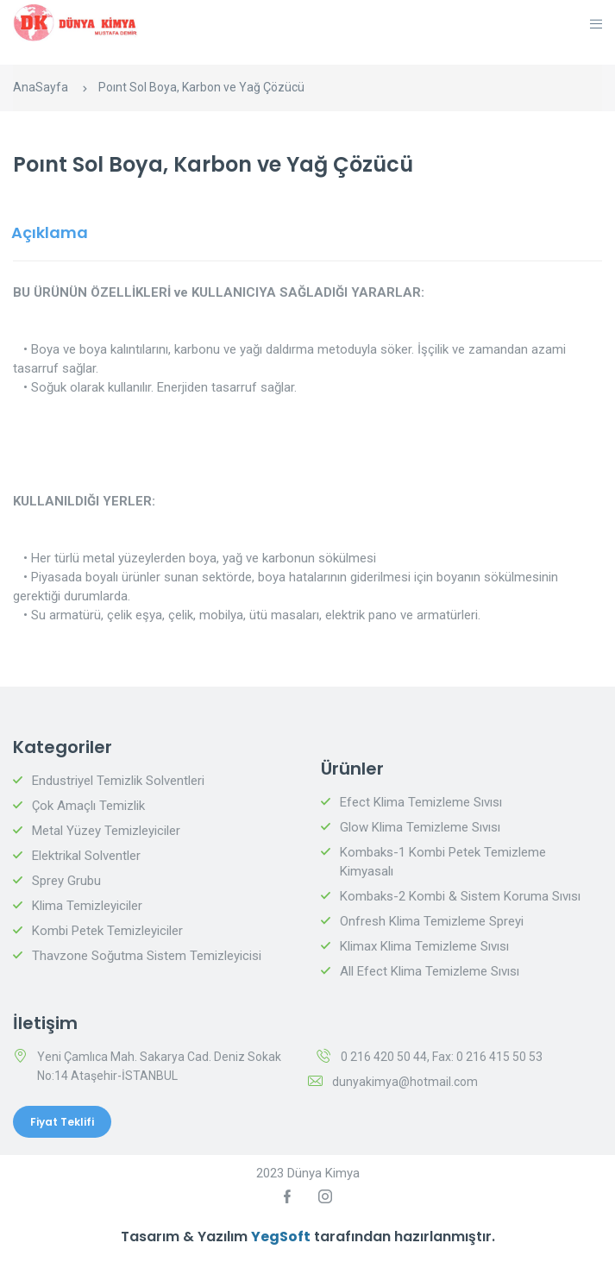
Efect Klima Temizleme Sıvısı (421, 802)
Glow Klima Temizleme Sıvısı (420, 827)
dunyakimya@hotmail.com (405, 1082)
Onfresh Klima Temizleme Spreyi (432, 921)
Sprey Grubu (66, 880)
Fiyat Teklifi (62, 1121)
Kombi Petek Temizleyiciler (107, 930)
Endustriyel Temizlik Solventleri (118, 780)
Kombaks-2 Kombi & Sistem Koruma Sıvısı (460, 896)
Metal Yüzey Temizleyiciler (106, 830)
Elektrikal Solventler (86, 855)
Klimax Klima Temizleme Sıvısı (424, 946)
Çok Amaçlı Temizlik (88, 805)
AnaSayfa (40, 87)
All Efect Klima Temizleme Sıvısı (429, 971)
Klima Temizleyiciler (87, 905)
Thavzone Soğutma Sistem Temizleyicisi (146, 956)
